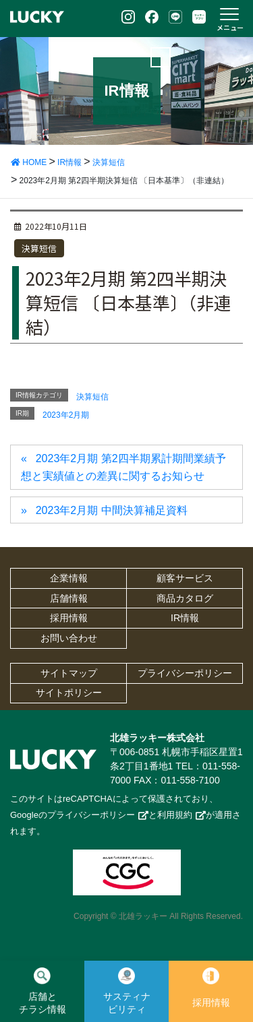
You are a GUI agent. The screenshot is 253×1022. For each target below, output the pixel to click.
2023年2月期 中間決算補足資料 (112, 510)
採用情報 (69, 617)
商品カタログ (185, 598)
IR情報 (185, 617)
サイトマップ (68, 673)
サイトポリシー (69, 692)
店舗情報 (69, 598)
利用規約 (174, 815)
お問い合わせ (68, 638)
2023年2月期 (66, 415)
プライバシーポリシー (185, 673)
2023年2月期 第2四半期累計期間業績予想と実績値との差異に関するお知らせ (123, 467)
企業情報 (69, 578)
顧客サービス (185, 578)
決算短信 (39, 248)
